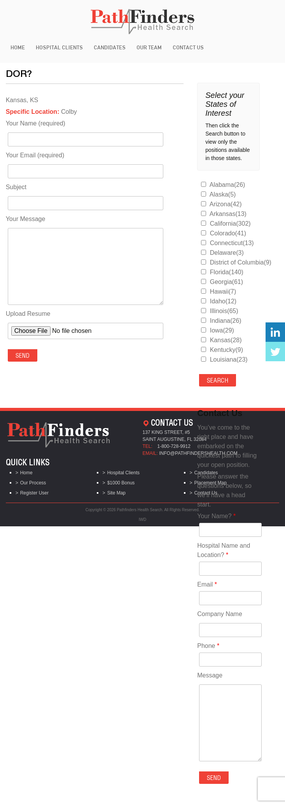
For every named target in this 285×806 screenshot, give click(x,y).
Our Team (149, 47)
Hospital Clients (59, 47)
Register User (34, 493)
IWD (142, 519)
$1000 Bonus (121, 483)
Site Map (116, 493)
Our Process (33, 483)
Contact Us (188, 47)
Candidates (110, 47)
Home (17, 47)
